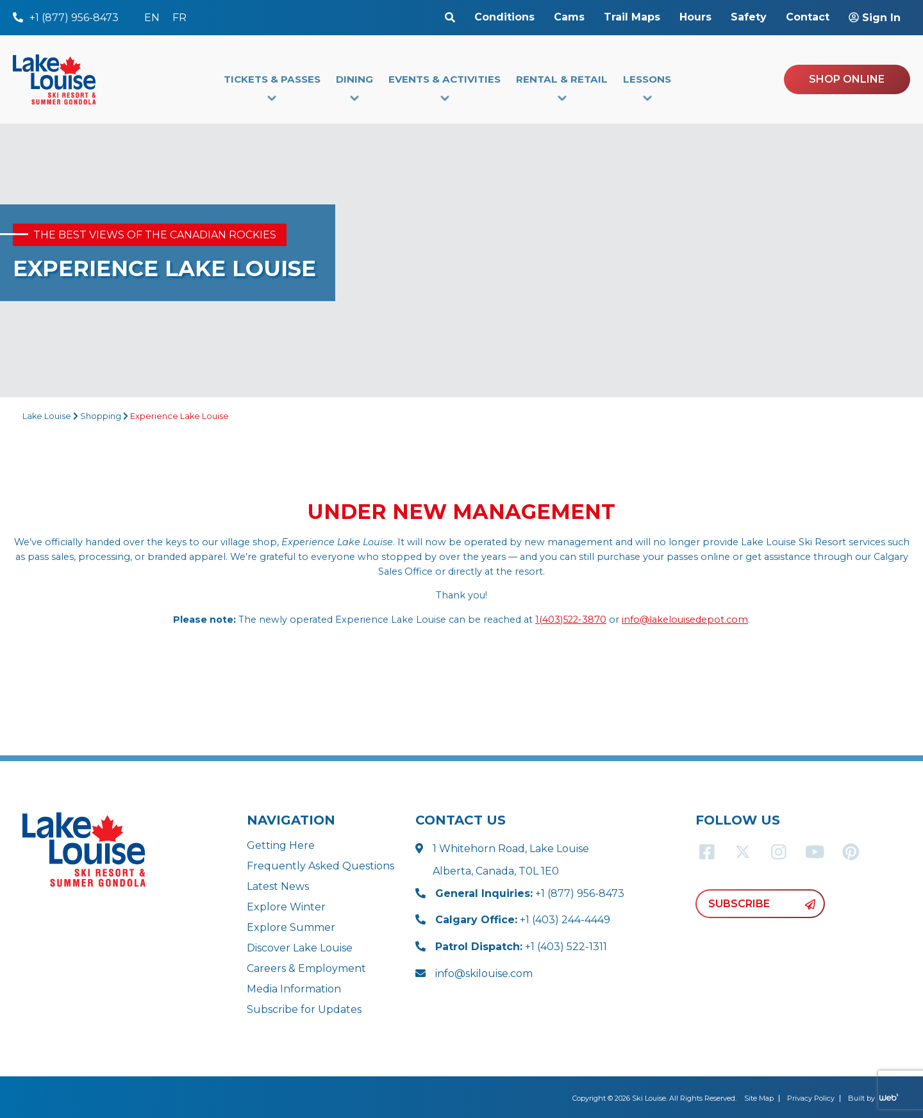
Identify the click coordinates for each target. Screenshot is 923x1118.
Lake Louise (46, 416)
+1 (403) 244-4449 (522, 920)
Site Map (759, 1098)
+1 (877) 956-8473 (529, 893)
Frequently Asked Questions (320, 866)
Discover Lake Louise (300, 948)
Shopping (100, 416)
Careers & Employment (306, 968)
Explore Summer (291, 927)
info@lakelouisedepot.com (685, 619)
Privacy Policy (811, 1098)
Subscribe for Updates (304, 1009)
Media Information (294, 989)
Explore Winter (286, 907)
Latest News (278, 886)
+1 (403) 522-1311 (521, 947)
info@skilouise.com (484, 973)
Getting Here (281, 845)
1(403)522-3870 (570, 619)
